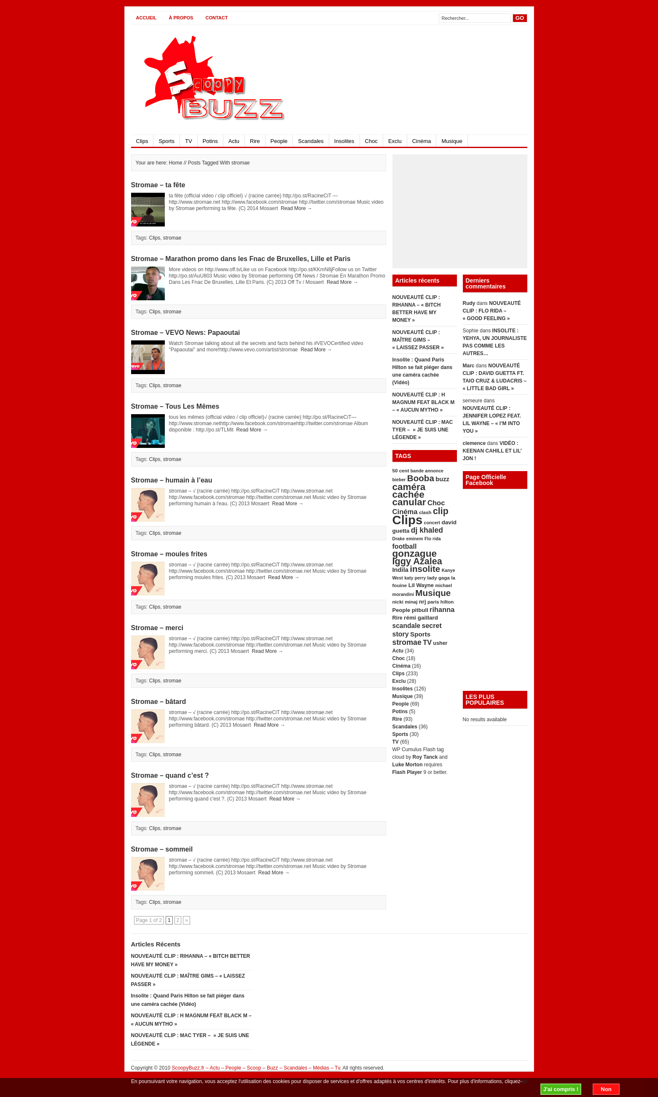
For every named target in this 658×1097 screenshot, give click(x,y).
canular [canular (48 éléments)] (409, 502)
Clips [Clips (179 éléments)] (407, 520)
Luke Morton (407, 765)
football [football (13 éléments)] (404, 546)
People (279, 141)
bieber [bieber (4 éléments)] (399, 479)
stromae (172, 238)
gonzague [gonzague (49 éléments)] (414, 553)
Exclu (395, 141)
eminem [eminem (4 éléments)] (414, 538)
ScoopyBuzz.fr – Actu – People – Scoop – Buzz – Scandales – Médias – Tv (256, 1068)
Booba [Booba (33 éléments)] (420, 478)
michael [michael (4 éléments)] (443, 585)
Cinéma (421, 141)
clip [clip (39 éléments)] (441, 511)
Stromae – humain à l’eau (171, 480)
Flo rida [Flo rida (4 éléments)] (432, 538)
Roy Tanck (425, 757)
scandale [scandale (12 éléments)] (406, 625)
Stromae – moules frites (169, 554)
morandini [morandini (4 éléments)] (403, 594)
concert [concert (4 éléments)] (432, 522)
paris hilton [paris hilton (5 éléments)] (440, 601)
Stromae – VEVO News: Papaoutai (185, 332)
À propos (181, 17)
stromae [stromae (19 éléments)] (407, 642)
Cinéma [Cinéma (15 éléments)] (405, 512)
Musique (451, 141)
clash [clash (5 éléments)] (425, 512)
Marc (469, 366)
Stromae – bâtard (158, 701)
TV (188, 141)
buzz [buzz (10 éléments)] (442, 479)
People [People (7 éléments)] (401, 610)
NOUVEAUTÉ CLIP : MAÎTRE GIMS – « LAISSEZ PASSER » (418, 339)
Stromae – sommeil (162, 849)
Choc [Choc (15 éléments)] (436, 503)
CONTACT (216, 17)
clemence (474, 443)
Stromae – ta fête (158, 185)
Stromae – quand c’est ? (170, 775)
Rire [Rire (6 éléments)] (397, 618)
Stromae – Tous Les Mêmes (175, 406)
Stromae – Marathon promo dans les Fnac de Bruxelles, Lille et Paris (241, 258)
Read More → (296, 208)
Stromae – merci (157, 627)
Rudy (469, 303)
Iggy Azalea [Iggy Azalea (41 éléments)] (417, 561)
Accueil (146, 17)
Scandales (311, 141)
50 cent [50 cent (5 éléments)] (400, 470)
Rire (255, 141)
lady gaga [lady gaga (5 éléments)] (438, 577)
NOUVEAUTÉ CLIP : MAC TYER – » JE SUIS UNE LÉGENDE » (422, 429)
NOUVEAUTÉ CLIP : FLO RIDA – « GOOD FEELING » (492, 310)
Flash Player (407, 772)
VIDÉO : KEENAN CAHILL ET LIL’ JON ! (492, 450)
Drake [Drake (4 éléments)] (398, 538)
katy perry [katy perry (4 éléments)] (415, 577)
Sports (166, 141)
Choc (371, 141)
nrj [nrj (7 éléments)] (422, 601)
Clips (142, 141)
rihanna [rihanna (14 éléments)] (442, 609)
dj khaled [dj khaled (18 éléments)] (427, 530)
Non (606, 1089)
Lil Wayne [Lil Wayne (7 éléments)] (421, 585)
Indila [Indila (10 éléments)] (400, 569)
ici (524, 1081)
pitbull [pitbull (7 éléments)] (420, 610)
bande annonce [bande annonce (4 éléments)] (427, 470)
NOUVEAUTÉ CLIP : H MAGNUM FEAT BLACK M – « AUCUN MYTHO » (423, 402)
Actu (233, 141)
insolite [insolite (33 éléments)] (425, 569)
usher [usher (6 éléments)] (440, 643)
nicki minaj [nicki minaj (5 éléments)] (405, 601)
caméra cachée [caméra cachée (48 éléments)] (409, 491)
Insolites (344, 141)
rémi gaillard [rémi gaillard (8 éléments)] (421, 618)
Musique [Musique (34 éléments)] (433, 593)
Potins (210, 141)
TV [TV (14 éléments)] (427, 642)
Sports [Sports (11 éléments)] (420, 634)
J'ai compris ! (560, 1089)
